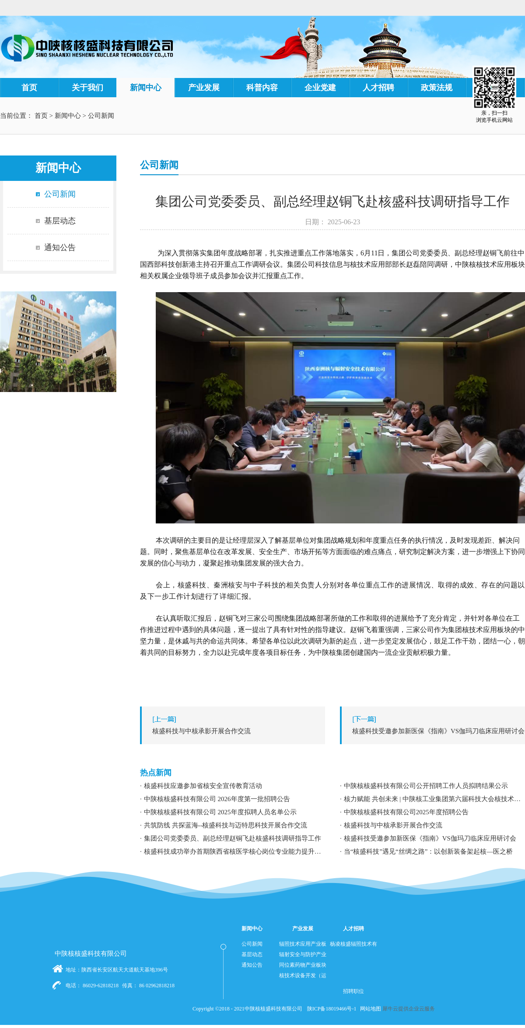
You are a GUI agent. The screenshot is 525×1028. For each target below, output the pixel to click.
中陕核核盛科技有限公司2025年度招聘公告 (406, 812)
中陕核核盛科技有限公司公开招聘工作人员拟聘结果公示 (426, 785)
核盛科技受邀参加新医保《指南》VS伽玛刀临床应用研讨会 (430, 838)
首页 (29, 87)
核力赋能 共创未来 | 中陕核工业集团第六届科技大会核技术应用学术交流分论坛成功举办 (434, 798)
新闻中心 (68, 115)
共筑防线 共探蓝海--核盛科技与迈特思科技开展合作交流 (226, 825)
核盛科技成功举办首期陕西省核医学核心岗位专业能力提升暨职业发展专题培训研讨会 (234, 851)
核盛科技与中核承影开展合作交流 (393, 825)
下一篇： (434, 731)
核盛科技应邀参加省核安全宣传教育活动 (203, 785)
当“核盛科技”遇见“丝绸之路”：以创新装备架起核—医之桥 (428, 851)
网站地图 (369, 1009)
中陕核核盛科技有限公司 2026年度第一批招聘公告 (217, 798)
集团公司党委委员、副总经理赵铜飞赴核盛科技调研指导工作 (232, 838)
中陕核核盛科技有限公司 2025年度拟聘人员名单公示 (220, 812)
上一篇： (234, 731)
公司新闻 (101, 115)
